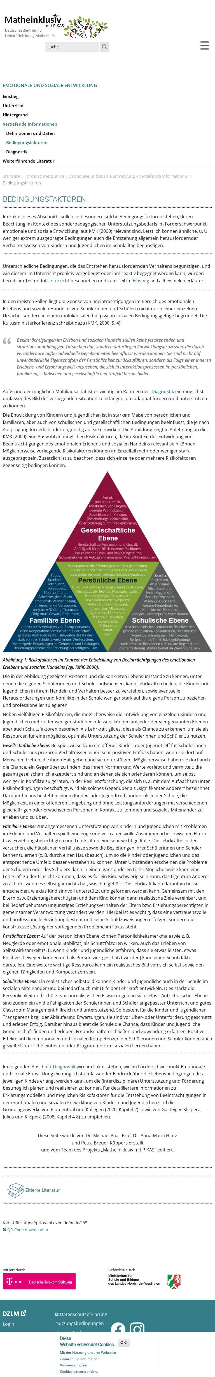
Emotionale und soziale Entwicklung (101, 176)
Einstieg (10, 96)
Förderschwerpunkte (44, 176)
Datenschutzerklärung (83, 1314)
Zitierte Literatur (42, 1192)
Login (8, 1324)
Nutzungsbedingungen (79, 1323)
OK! (124, 1343)
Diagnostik (17, 151)
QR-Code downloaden (27, 1229)
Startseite (11, 176)
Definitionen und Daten (30, 133)
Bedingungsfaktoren (27, 142)
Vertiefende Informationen (30, 124)
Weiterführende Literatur (28, 161)
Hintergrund (15, 115)
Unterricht (13, 105)
